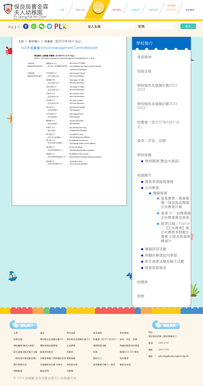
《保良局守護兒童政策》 (25, 358)
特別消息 (71, 333)
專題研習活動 (155, 249)
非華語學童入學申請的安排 (53, 358)
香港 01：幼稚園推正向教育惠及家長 (176, 215)
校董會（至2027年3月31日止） (158, 124)
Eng (10, 27)
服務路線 (71, 358)
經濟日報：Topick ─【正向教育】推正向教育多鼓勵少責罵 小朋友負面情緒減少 (175, 232)
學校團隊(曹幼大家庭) (162, 161)
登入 (188, 26)
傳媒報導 (160, 193)
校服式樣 (144, 71)
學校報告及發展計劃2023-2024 (158, 106)
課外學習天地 (20, 364)
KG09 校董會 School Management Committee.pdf (59, 48)
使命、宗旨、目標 (151, 140)
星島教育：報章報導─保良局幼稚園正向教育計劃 (175, 202)
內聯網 (70, 371)
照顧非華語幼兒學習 (161, 255)
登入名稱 (94, 26)
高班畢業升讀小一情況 (104, 364)
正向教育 (152, 188)
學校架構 (144, 154)
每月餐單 (124, 358)
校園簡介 (144, 175)
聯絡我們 (44, 371)
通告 (42, 333)
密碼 (141, 26)
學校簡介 (34, 41)
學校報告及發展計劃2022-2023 (158, 87)
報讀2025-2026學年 (129, 352)
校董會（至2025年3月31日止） (63, 41)
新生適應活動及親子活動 (164, 261)
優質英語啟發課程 (159, 182)
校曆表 (142, 282)
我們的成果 (72, 364)
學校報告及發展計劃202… (52, 339)
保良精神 (144, 56)
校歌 (140, 296)
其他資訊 (97, 333)
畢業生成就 (125, 364)
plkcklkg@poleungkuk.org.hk (173, 356)
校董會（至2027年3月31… (106, 339)
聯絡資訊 (169, 325)
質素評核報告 (155, 268)
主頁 (21, 41)
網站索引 (26, 325)
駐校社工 (97, 358)
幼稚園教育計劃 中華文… (52, 364)
